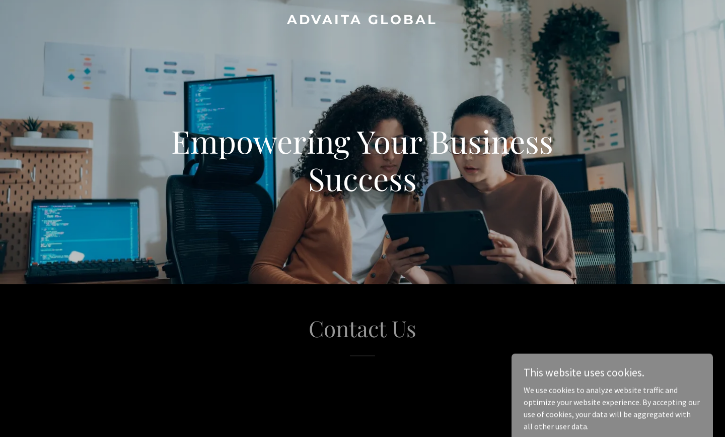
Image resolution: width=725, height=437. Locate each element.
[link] (362, 21)
